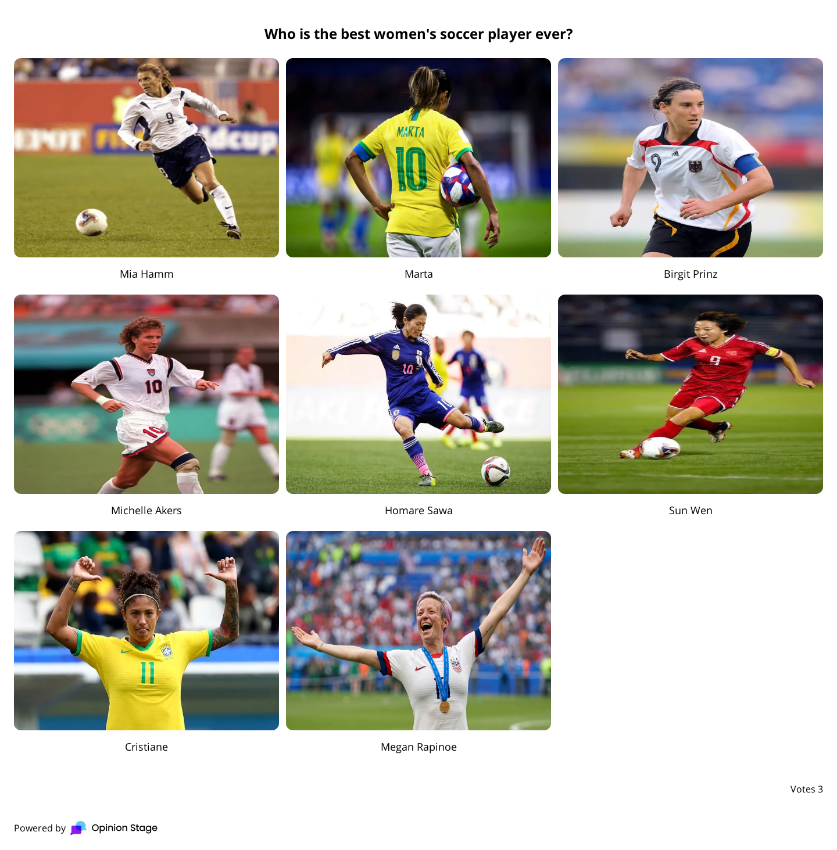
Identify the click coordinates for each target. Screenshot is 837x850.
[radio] (146, 169)
